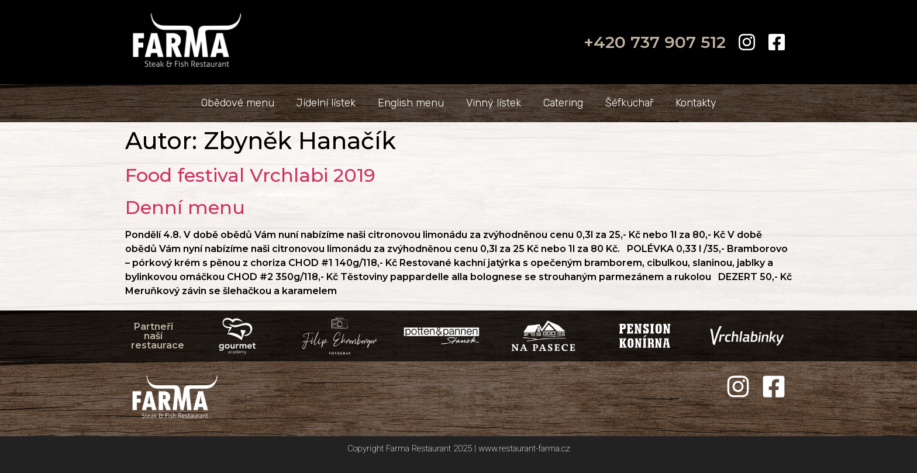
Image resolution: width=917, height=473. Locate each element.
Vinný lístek (493, 102)
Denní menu (185, 207)
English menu (411, 102)
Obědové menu (237, 102)
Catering (563, 102)
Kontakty (695, 102)
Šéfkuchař (629, 102)
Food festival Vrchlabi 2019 (250, 175)
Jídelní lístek (326, 102)
